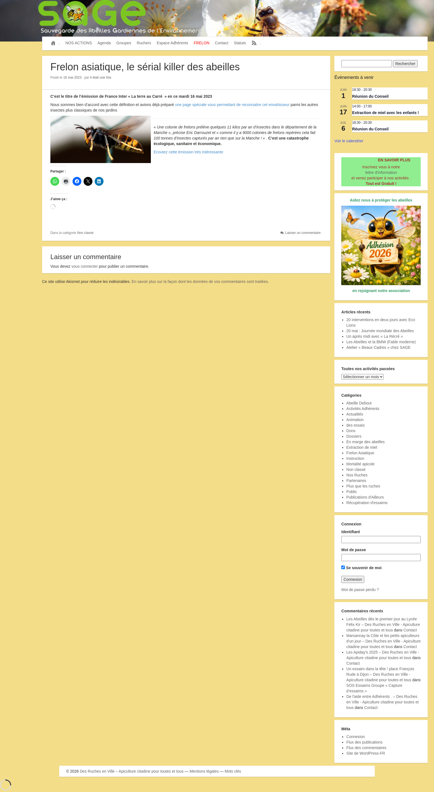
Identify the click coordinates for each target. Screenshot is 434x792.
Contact (221, 43)
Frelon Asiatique (360, 453)
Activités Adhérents (362, 408)
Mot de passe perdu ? (360, 589)
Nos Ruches (356, 475)
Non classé (85, 233)
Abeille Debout (358, 403)
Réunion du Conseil (370, 96)
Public (351, 491)
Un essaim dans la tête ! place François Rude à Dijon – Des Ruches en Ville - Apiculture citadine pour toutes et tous (380, 674)
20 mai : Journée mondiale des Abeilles (380, 331)
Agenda (104, 43)
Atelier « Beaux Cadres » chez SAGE (378, 347)
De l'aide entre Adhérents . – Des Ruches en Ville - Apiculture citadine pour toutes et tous (382, 702)
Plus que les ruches (363, 486)
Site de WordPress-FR (365, 753)
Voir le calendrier (348, 141)
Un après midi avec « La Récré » (374, 336)
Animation (354, 419)
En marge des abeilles (365, 442)
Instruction (355, 458)
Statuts (240, 43)
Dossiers (353, 436)
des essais (355, 425)
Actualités (354, 414)
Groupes (123, 43)
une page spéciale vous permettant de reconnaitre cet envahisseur (232, 104)
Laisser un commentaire (303, 233)
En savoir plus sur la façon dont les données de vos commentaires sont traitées (200, 281)
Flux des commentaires (366, 747)
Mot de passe (353, 550)
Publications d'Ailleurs (365, 497)
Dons (350, 431)
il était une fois (100, 77)
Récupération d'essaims (367, 503)
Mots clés (233, 771)
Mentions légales (204, 771)
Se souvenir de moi (361, 568)
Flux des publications (364, 742)
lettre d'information (381, 172)
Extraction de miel (361, 447)
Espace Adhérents (172, 43)
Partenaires (356, 480)
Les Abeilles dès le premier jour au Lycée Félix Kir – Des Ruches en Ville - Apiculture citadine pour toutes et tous (383, 624)
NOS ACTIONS (78, 43)
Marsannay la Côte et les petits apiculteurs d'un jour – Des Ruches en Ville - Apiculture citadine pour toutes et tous (383, 641)
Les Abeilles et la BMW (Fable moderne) (381, 342)
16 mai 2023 (72, 77)
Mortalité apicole (360, 464)
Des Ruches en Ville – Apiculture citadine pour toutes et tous (132, 771)
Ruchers (144, 43)
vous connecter (84, 266)
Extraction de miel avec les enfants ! (385, 112)
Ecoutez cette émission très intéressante (188, 152)
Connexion (355, 736)
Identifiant (350, 532)
